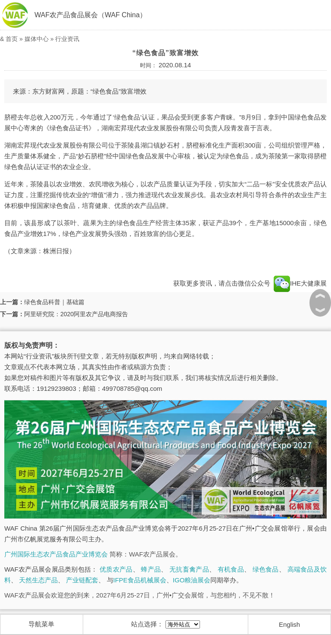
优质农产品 (116, 569)
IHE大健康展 (299, 283)
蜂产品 (151, 569)
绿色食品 (266, 569)
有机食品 (231, 569)
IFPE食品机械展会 (139, 580)
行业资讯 (67, 38)
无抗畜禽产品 (189, 569)
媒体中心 (37, 38)
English (289, 624)
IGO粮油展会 (192, 580)
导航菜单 (41, 624)
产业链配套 (82, 580)
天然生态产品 (38, 580)
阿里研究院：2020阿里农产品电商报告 (76, 314)
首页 (12, 38)
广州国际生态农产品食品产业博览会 (56, 554)
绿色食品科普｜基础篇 (54, 302)
